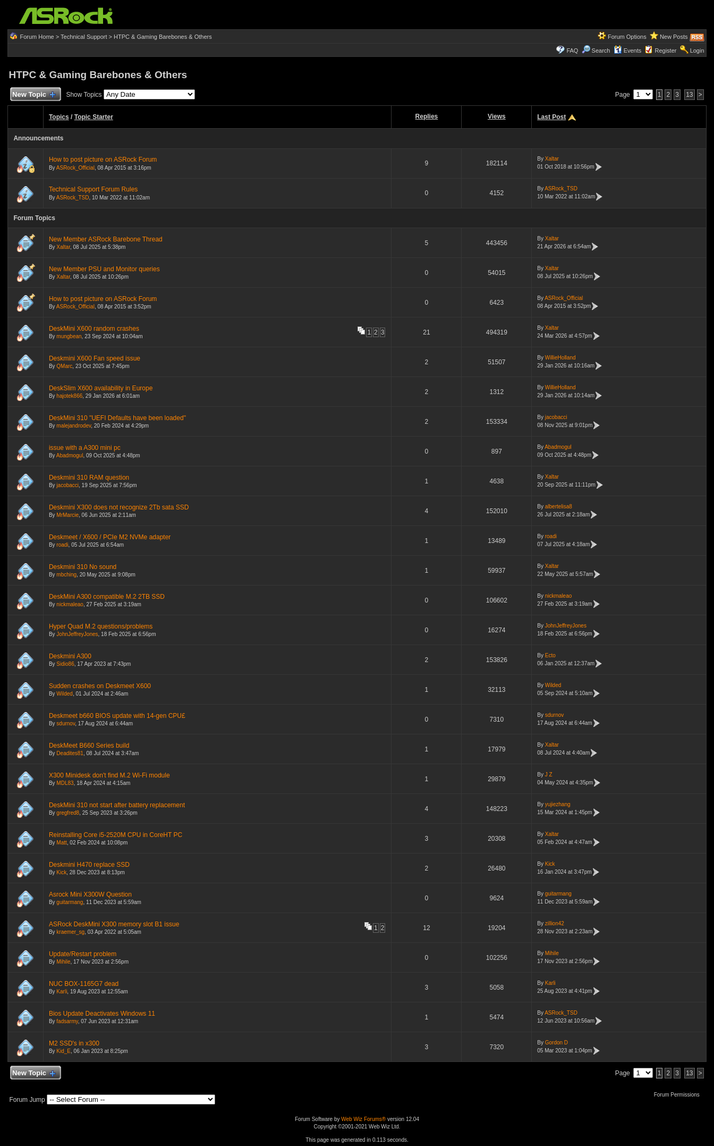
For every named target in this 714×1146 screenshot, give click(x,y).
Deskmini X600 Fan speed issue (94, 358)
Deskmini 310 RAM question (89, 477)
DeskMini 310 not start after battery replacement (117, 805)
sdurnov (65, 723)
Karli (61, 991)
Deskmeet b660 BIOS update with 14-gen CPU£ (117, 716)
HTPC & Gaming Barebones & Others (163, 37)
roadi (62, 545)
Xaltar (552, 159)
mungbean (68, 336)
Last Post (551, 117)
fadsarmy (67, 1021)
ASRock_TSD (72, 197)
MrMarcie (67, 515)
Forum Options (627, 37)
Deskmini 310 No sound (82, 567)
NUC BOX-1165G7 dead (83, 984)
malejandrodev (73, 426)
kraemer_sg (70, 932)
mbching (66, 575)
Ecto (550, 655)
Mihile (63, 962)
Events (628, 50)
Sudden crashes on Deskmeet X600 (100, 686)
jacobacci (556, 417)
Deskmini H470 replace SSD (89, 864)
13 (689, 94)
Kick (61, 872)
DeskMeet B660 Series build (89, 745)
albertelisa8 (558, 506)
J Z (548, 774)
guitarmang (69, 902)
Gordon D (556, 1042)
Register (665, 50)
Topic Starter (93, 117)
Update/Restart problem (82, 954)
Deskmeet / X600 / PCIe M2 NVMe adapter (110, 537)
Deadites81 (69, 753)
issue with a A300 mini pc (85, 447)
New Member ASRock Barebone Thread (106, 239)
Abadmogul (69, 455)
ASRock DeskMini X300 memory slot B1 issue (114, 924)
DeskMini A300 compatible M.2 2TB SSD (107, 596)
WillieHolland (560, 358)
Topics (59, 117)
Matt (61, 843)
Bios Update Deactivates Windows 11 (102, 1013)
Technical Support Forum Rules (93, 189)
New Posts (674, 37)
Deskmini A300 (70, 656)
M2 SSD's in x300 (74, 1043)
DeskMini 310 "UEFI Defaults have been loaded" (117, 418)
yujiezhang (558, 804)
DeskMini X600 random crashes (94, 328)
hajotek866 (69, 396)
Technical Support (84, 37)
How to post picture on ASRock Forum (103, 159)
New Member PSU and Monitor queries (104, 269)
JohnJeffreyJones (77, 634)
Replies (426, 116)
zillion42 (554, 923)
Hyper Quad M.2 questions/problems (100, 626)
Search (601, 50)
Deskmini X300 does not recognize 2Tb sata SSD (119, 507)
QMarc (64, 366)
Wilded (64, 694)
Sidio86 (65, 664)
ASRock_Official (75, 168)
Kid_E (63, 1051)
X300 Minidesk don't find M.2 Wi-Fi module (109, 775)
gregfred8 (67, 813)
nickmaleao (69, 604)
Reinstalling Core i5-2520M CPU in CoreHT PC (115, 835)
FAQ (572, 50)
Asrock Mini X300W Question (90, 894)
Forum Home (37, 37)
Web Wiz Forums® (363, 1119)
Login (697, 50)
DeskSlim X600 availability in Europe (100, 388)
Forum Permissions (679, 1095)
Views (497, 116)
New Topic (33, 94)
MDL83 (64, 783)
